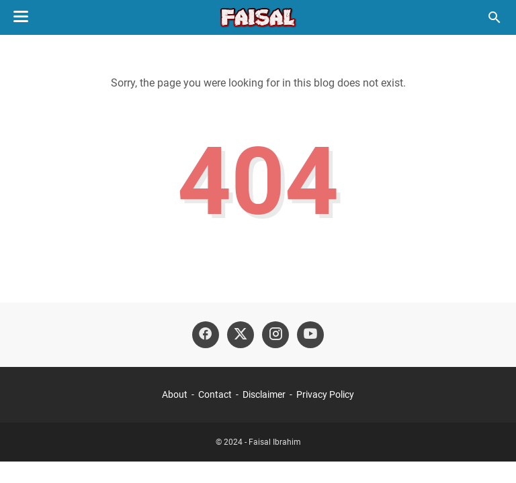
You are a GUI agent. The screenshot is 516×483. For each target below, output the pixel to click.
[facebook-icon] (205, 334)
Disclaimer (264, 394)
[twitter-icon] (240, 334)
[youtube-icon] (310, 334)
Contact (215, 394)
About (174, 394)
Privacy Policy (325, 394)
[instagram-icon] (275, 334)
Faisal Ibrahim (275, 442)
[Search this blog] (494, 17)
